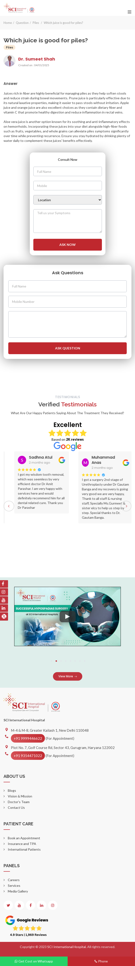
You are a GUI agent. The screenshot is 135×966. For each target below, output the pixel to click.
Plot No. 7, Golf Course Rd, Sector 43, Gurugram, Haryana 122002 (63, 747)
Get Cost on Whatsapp (34, 961)
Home (8, 23)
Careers (13, 880)
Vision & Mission (19, 796)
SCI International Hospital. (67, 947)
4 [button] (65, 661)
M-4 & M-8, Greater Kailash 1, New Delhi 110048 (50, 730)
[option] (80, 482)
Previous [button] (9, 506)
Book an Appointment (23, 838)
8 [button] (84, 661)
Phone (101, 961)
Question (22, 23)
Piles (36, 23)
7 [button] (80, 661)
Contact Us (16, 807)
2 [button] (56, 661)
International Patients (24, 849)
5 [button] (70, 661)
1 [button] (51, 661)
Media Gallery (17, 891)
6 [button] (75, 661)
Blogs (11, 790)
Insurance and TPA (21, 844)
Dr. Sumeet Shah (36, 59)
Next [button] (126, 506)
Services (13, 885)
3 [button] (61, 661)
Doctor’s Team (18, 802)
